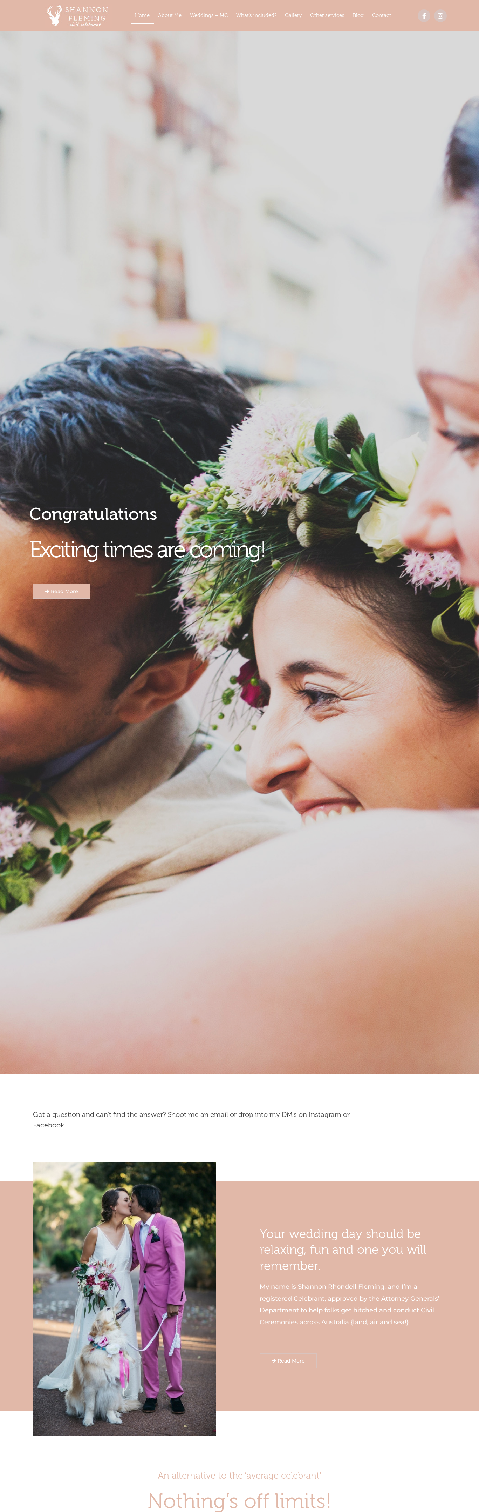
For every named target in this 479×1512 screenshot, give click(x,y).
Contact (381, 16)
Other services (327, 16)
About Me (170, 16)
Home (142, 16)
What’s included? (256, 16)
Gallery (293, 16)
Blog (358, 16)
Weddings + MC (209, 16)
